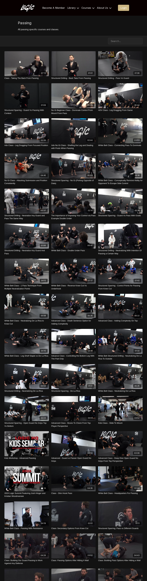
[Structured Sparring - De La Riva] (73, 391)
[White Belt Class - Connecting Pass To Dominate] (120, 145)
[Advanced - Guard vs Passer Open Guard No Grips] (73, 460)
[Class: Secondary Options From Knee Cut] (73, 528)
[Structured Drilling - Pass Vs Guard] (120, 78)
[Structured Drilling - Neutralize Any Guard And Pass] (26, 252)
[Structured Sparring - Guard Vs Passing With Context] (26, 112)
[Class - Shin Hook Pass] (73, 493)
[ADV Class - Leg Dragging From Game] (120, 110)
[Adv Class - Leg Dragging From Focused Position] (26, 145)
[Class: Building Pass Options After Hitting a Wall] (120, 560)
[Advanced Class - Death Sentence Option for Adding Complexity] (73, 322)
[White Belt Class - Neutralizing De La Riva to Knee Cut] (26, 322)
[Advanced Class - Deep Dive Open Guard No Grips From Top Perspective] (120, 460)
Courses (87, 7)
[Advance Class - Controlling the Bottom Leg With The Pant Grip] (73, 357)
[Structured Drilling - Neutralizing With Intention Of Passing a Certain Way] (120, 252)
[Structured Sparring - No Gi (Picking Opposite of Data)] (73, 182)
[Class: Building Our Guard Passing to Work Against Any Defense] (26, 562)
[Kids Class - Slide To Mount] (120, 423)
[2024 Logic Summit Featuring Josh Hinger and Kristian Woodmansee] (26, 495)
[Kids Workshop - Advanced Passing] (26, 458)
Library (73, 7)
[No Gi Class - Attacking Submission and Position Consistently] (26, 182)
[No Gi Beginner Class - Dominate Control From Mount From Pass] (73, 112)
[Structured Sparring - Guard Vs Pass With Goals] (120, 215)
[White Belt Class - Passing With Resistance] (26, 528)
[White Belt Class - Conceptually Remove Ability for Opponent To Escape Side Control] (120, 182)
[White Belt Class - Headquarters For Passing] (120, 493)
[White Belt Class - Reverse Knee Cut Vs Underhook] (73, 287)
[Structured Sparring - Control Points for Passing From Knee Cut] (120, 287)
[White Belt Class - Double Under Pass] (73, 250)
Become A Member (53, 7)
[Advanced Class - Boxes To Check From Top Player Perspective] (73, 425)
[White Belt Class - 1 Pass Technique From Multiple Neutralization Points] (26, 287)
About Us (104, 7)
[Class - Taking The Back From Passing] (26, 78)
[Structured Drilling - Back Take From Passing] (73, 78)
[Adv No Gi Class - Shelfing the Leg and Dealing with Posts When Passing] (73, 147)
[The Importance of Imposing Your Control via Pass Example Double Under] (73, 217)
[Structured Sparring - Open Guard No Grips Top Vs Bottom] (26, 425)
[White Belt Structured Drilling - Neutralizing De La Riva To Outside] (120, 357)
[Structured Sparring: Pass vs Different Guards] (120, 528)
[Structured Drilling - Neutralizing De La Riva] (26, 391)
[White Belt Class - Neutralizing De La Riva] (120, 391)
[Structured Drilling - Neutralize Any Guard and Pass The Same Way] (26, 217)
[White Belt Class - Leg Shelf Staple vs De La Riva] (26, 355)
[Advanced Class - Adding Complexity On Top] (120, 320)
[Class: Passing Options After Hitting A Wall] (73, 560)
